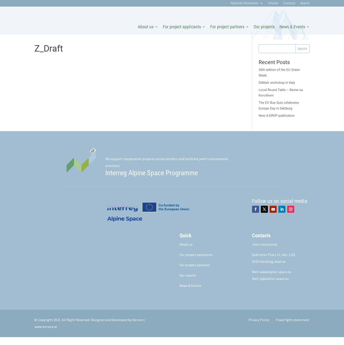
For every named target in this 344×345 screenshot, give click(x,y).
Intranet (273, 3)
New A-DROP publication (277, 123)
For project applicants (182, 26)
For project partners (227, 26)
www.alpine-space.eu (275, 279)
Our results (187, 283)
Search (305, 3)
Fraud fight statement (293, 327)
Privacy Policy (259, 327)
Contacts (289, 3)
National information (244, 3)
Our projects (264, 26)
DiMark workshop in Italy (277, 91)
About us (146, 26)
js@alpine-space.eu (274, 286)
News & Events (292, 26)
